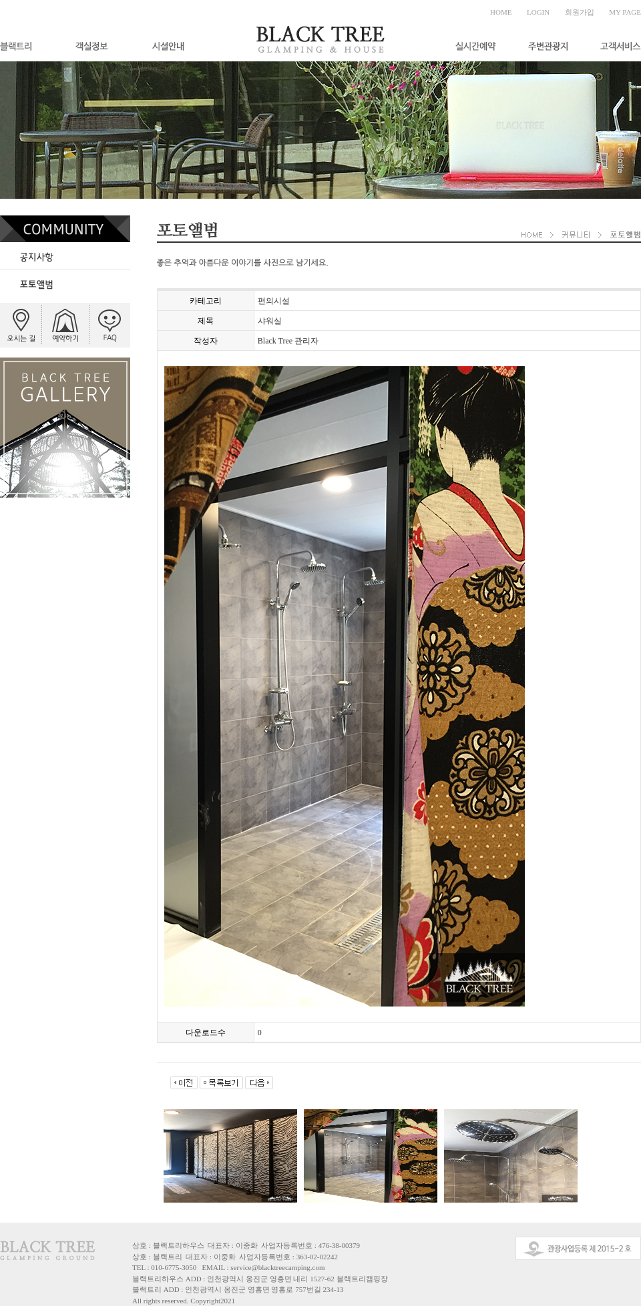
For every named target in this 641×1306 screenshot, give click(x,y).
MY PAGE (625, 12)
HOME (500, 12)
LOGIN (538, 12)
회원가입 (579, 12)
